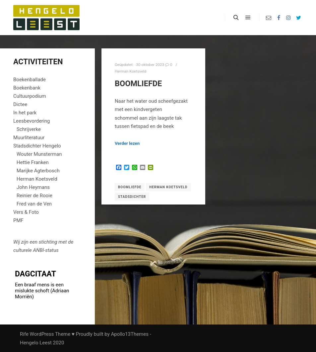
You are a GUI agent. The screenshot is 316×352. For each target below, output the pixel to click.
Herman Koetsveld (130, 71)
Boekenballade (29, 80)
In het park (24, 113)
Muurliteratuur (28, 138)
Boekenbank (26, 88)
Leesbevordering (31, 121)
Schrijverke (29, 129)
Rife (24, 334)
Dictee (20, 104)
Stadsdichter (132, 197)
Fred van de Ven (34, 204)
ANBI (38, 250)
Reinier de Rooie (34, 196)
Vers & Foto (26, 212)
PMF (18, 220)
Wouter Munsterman (39, 154)
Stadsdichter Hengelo (37, 146)
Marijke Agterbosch (38, 171)
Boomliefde (138, 83)
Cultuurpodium (29, 96)
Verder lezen (127, 143)
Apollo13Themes (130, 334)
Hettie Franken (33, 162)
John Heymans (33, 187)
